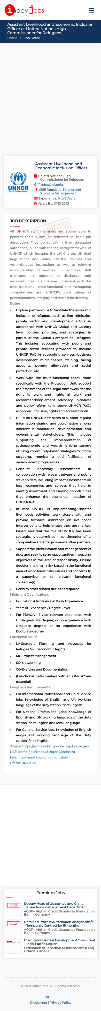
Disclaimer (38, 1002)
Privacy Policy (60, 1002)
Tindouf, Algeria (50, 184)
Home (12, 38)
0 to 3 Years (66, 198)
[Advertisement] (50, 98)
